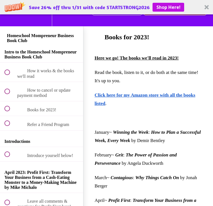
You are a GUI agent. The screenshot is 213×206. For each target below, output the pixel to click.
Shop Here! (168, 7)
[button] (106, 7)
